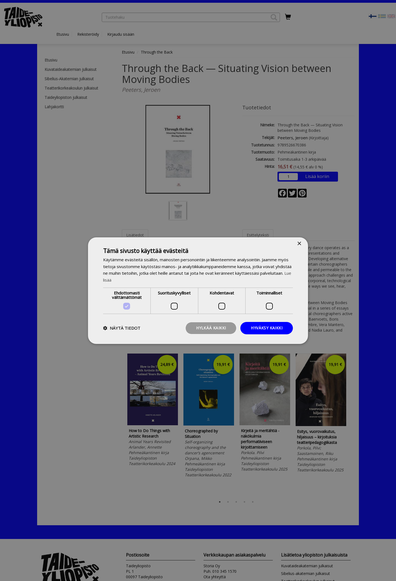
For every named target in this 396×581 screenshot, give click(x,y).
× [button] (299, 243)
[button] (121, 328)
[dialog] (198, 290)
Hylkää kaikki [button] (211, 327)
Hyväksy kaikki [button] (266, 327)
